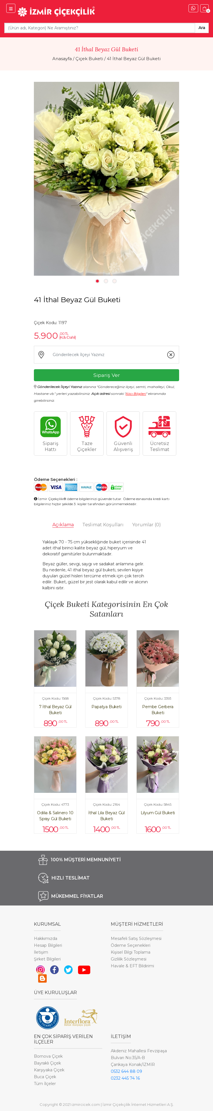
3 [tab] (114, 281)
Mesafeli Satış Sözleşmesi (136, 938)
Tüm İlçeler (45, 1083)
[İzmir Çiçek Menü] (10, 8)
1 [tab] (97, 281)
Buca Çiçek (45, 1076)
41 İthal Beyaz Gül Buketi (134, 58)
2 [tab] (106, 281)
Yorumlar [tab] (146, 524)
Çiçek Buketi (89, 58)
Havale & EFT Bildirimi (132, 965)
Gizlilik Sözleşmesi (128, 959)
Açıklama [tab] (63, 524)
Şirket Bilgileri (47, 959)
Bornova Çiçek (48, 1056)
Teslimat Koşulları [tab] (103, 524)
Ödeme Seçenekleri (130, 945)
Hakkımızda (45, 938)
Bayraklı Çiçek (47, 1063)
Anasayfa (62, 58)
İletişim (41, 952)
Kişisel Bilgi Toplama (130, 952)
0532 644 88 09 (126, 1071)
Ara (201, 27)
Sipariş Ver (106, 375)
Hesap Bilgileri (48, 945)
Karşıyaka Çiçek (49, 1070)
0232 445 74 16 (125, 1078)
